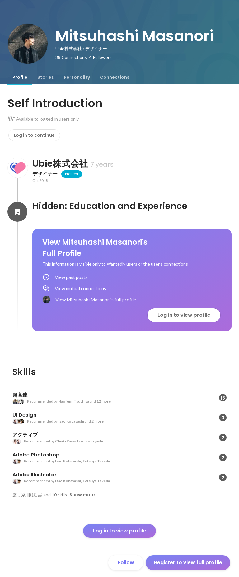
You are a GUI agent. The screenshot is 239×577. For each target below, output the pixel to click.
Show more (82, 495)
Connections (114, 77)
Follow (126, 562)
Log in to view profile (183, 315)
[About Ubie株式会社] (17, 168)
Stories (45, 77)
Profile (19, 77)
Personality (77, 77)
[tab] (19, 77)
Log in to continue (34, 135)
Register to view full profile (188, 562)
